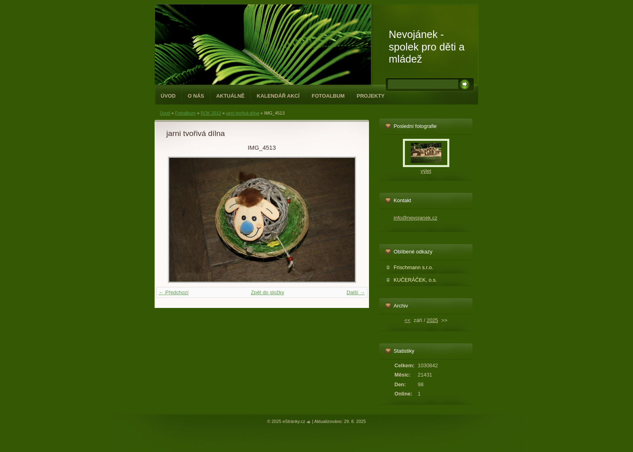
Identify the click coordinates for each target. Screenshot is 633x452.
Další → (355, 292)
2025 (432, 320)
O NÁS (196, 96)
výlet (426, 171)
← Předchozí (174, 292)
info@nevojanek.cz (415, 218)
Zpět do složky (267, 292)
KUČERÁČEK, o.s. (415, 280)
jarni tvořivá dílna (242, 113)
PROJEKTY (371, 96)
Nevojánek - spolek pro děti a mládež (427, 47)
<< (408, 320)
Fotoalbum (328, 96)
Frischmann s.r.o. (413, 267)
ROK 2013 (211, 113)
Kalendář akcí (278, 96)
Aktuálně (230, 96)
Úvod (168, 96)
